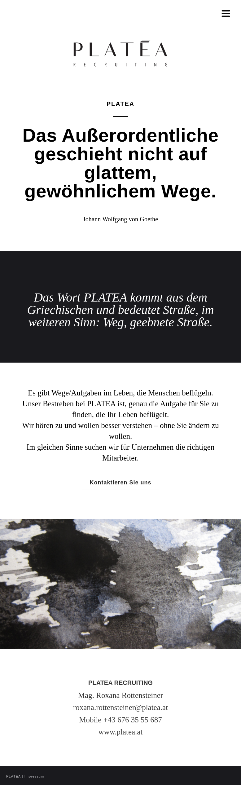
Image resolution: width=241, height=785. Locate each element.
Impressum (34, 776)
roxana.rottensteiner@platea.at (120, 707)
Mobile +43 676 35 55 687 (120, 720)
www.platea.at (121, 732)
